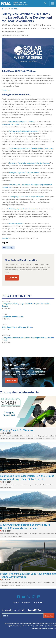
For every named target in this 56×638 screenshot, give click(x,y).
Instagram (34, 596)
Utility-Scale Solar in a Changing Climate (17, 327)
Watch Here (6, 90)
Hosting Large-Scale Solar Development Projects (26, 197)
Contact (26, 602)
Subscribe (49, 616)
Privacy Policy (27, 626)
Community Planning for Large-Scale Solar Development (29, 163)
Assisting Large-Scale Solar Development (24, 209)
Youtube (23, 597)
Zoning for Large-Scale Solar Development (24, 172)
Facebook (18, 596)
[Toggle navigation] (52, 3)
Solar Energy (8, 247)
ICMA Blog (14, 9)
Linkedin (39, 596)
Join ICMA (38, 602)
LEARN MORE (12, 278)
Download (5, 238)
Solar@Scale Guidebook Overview (21, 121)
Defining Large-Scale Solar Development (23, 131)
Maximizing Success (16, 223)
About (16, 602)
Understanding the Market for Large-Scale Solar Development (31, 148)
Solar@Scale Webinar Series (12, 316)
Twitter (29, 596)
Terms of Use (39, 626)
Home (6, 9)
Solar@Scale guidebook (10, 124)
